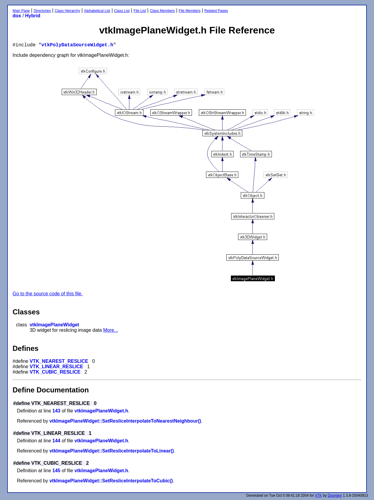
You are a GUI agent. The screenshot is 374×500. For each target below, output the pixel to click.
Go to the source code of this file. (48, 293)
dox (17, 15)
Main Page (21, 11)
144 (56, 440)
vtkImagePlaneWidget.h (101, 410)
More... (110, 330)
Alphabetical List (97, 11)
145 (56, 470)
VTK (318, 495)
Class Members (162, 11)
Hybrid (32, 15)
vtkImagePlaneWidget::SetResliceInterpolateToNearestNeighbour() (125, 420)
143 (56, 410)
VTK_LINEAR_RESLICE (56, 366)
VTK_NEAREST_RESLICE (59, 361)
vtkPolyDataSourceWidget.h (77, 45)
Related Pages (216, 11)
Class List (122, 11)
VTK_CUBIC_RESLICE (55, 371)
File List (140, 11)
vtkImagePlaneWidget (54, 324)
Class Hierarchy (67, 11)
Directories (42, 11)
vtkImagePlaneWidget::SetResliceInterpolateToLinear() (111, 450)
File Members (190, 11)
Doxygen (335, 495)
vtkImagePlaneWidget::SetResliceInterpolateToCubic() (111, 480)
